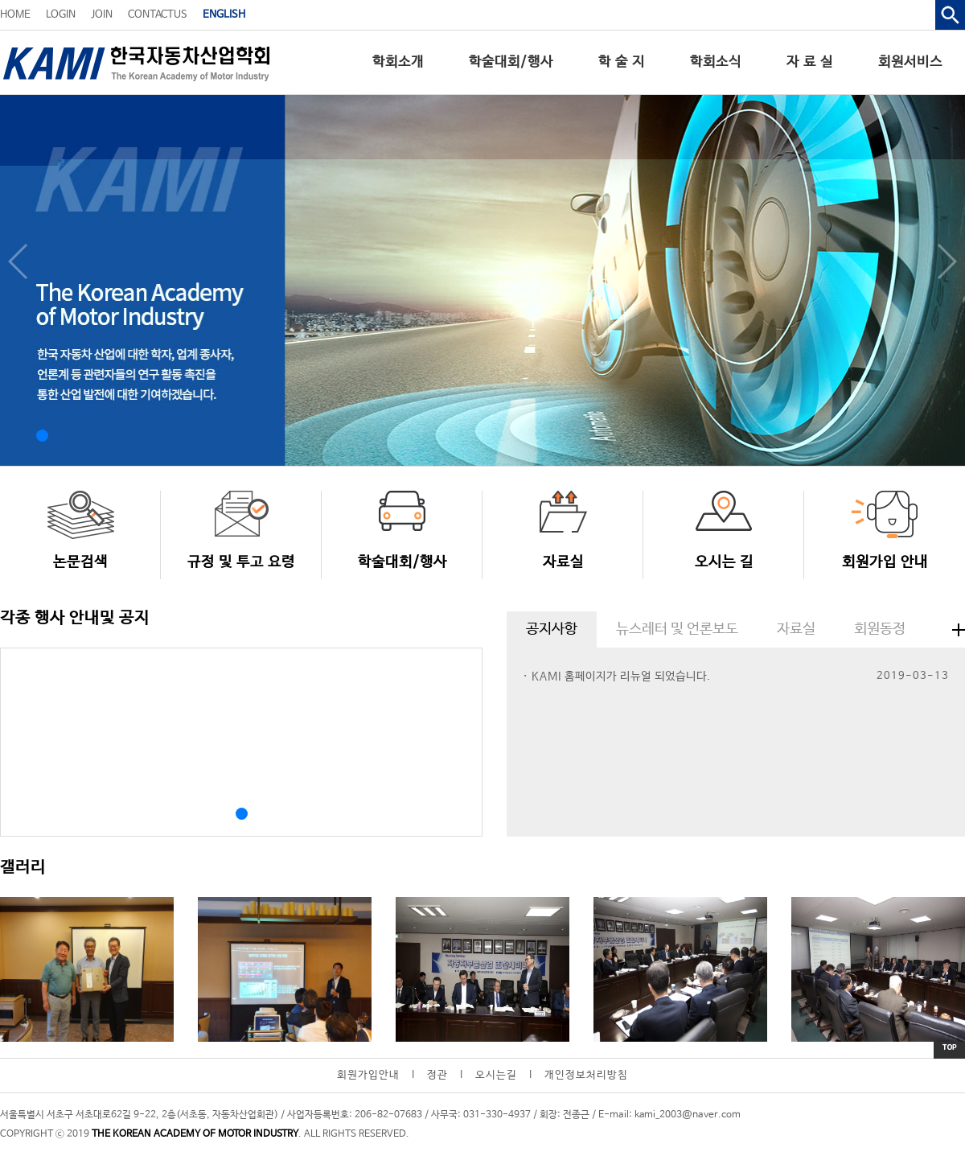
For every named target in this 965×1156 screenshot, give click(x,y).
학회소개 (398, 62)
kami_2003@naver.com (687, 1115)
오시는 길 (724, 562)
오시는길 (496, 1075)
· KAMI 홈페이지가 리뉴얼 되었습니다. (617, 676)
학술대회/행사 (511, 62)
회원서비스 (910, 62)
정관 (437, 1075)
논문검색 (80, 562)
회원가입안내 (368, 1075)
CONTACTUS (157, 15)
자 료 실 (809, 62)
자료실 (563, 562)
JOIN (102, 15)
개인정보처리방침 (586, 1075)
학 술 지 (621, 62)
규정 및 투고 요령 (241, 562)
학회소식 (715, 62)
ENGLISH (224, 15)
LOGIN (61, 15)
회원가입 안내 (885, 562)
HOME (15, 15)
